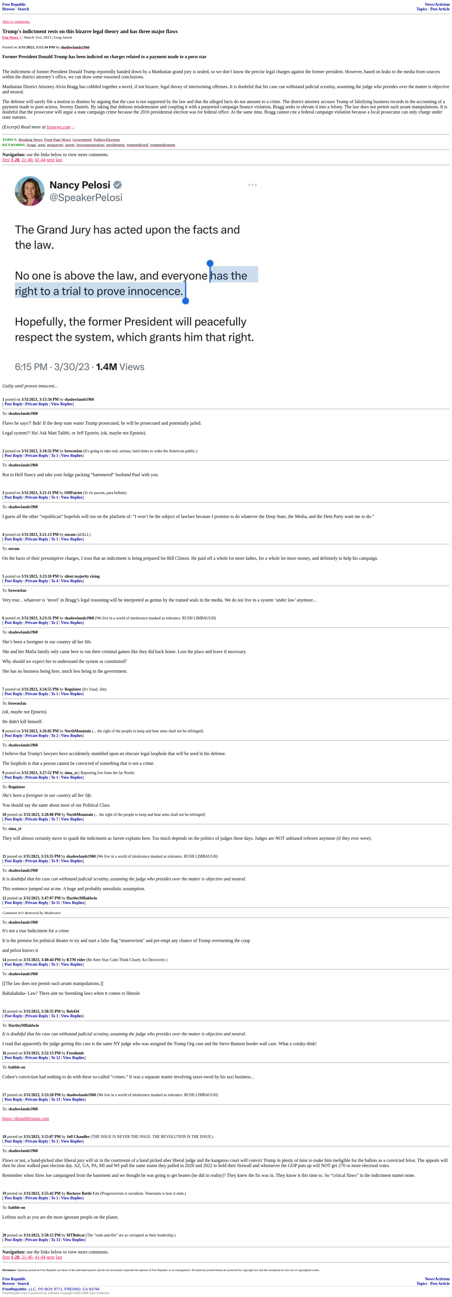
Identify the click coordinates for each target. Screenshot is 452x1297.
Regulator (73, 689)
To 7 (54, 819)
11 (4, 856)
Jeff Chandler (78, 1137)
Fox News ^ (11, 37)
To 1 (54, 455)
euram (70, 534)
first (6, 159)
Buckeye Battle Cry (83, 1193)
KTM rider (76, 960)
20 (4, 1235)
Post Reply (13, 404)
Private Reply (36, 404)
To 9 (54, 861)
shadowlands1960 (79, 399)
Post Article (440, 9)
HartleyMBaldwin (82, 898)
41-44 (40, 159)
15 (4, 1011)
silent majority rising (82, 576)
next (51, 159)
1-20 (15, 159)
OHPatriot (73, 493)
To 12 (55, 1058)
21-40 (27, 159)
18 (4, 1137)
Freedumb (75, 1053)
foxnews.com (58, 126)
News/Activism (437, 4)
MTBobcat (76, 1235)
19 (4, 1193)
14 (4, 960)
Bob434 (73, 1011)
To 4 (54, 581)
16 (4, 1053)
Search (23, 9)
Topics (422, 9)
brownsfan (73, 451)
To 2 (54, 623)
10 (4, 814)
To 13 (55, 1099)
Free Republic (14, 4)
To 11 (55, 903)
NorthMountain (78, 731)
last (59, 159)
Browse (8, 9)
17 (4, 1095)
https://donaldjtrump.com (25, 1118)
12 (4, 898)
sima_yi (71, 773)
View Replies (62, 404)
